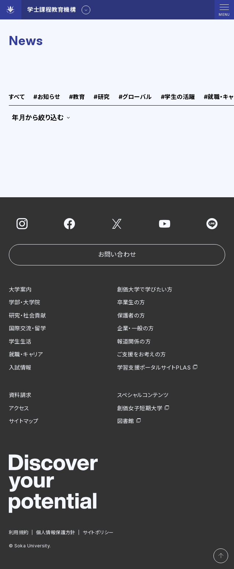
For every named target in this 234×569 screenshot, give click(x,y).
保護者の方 (131, 315)
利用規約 (19, 532)
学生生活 (20, 341)
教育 (77, 97)
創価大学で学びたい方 (145, 289)
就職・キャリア (26, 354)
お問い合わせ (117, 254)
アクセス (19, 408)
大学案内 (20, 289)
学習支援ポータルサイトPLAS (154, 367)
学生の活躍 (178, 97)
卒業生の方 (131, 302)
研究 (101, 97)
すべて (17, 97)
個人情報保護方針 (55, 532)
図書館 (125, 421)
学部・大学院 (24, 302)
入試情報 (20, 367)
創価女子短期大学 (140, 408)
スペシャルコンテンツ (143, 395)
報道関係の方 (134, 341)
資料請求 (20, 395)
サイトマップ (24, 421)
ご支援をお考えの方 (141, 354)
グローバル (135, 97)
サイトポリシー (98, 532)
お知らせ (46, 97)
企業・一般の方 (135, 328)
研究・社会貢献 (27, 315)
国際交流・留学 (27, 328)
